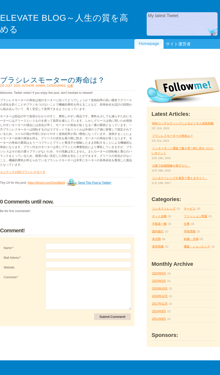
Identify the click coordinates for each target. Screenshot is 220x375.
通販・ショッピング (197, 246)
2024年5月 (159, 273)
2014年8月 (159, 311)
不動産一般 (159, 223)
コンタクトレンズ (164, 208)
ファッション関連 (195, 216)
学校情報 (190, 231)
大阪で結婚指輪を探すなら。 (171, 165)
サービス (190, 208)
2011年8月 (159, 319)
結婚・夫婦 (191, 239)
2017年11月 (160, 303)
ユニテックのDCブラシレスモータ (22, 172)
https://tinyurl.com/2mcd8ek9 (46, 182)
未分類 (156, 239)
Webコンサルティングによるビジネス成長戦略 (183, 123)
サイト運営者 (178, 44)
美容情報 (158, 246)
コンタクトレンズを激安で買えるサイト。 (180, 178)
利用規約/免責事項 (178, 57)
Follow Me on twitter (183, 90)
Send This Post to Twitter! (94, 182)
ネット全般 (159, 216)
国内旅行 (158, 231)
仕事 (70, 85)
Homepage (149, 43)
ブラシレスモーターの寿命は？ (52, 80)
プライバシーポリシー (149, 57)
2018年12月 (160, 296)
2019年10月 (160, 288)
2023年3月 (159, 281)
